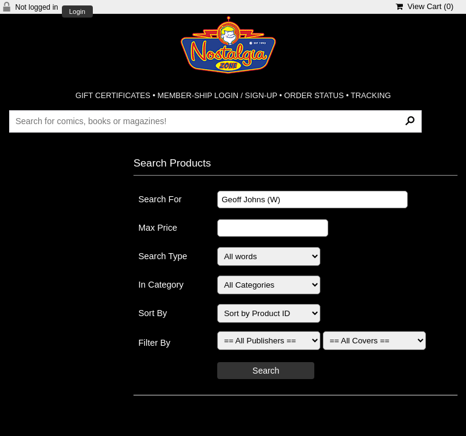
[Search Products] (215, 121)
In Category (160, 284)
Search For (159, 199)
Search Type (162, 256)
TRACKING (371, 95)
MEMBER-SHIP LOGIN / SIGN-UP (217, 95)
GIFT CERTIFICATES (112, 95)
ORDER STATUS (313, 95)
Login (77, 11)
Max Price (157, 228)
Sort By (152, 313)
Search (265, 370)
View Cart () (424, 6)
